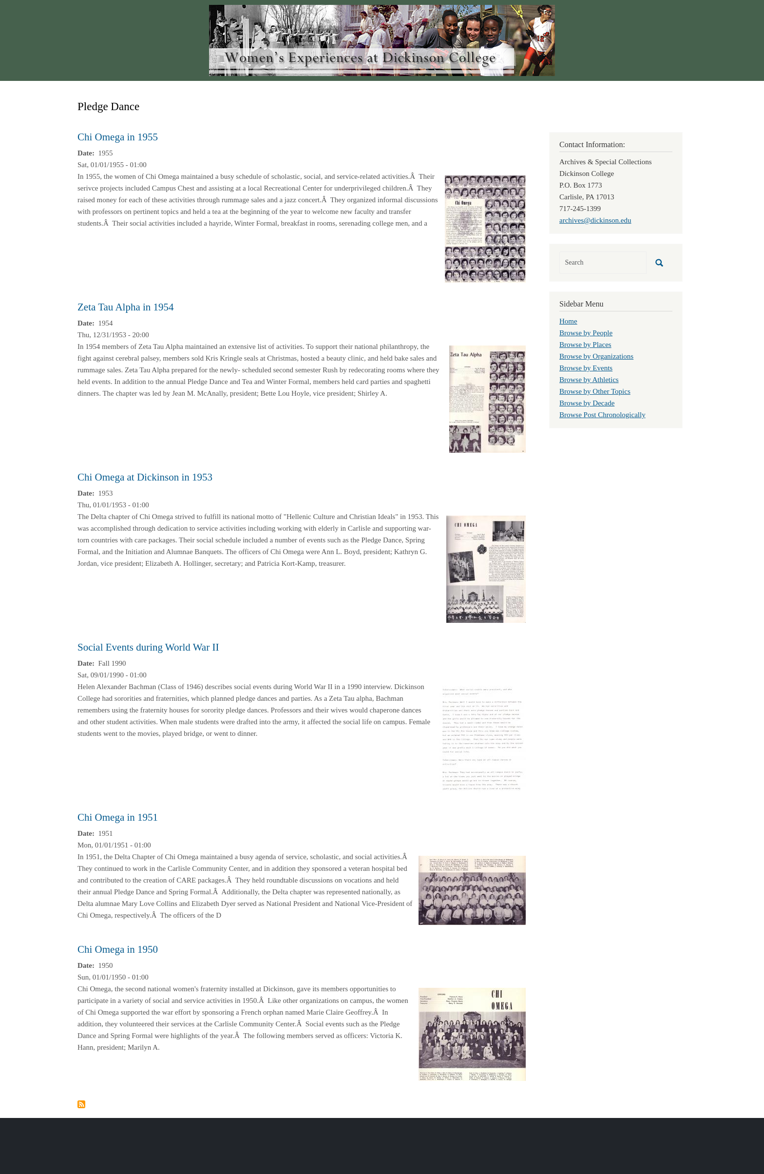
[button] (485, 228)
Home (568, 321)
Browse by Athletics (589, 380)
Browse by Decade (586, 403)
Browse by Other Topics (594, 391)
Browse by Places (585, 344)
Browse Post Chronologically (602, 415)
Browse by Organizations (596, 356)
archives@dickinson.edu (595, 220)
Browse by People (585, 333)
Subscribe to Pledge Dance (81, 1104)
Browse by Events (585, 368)
